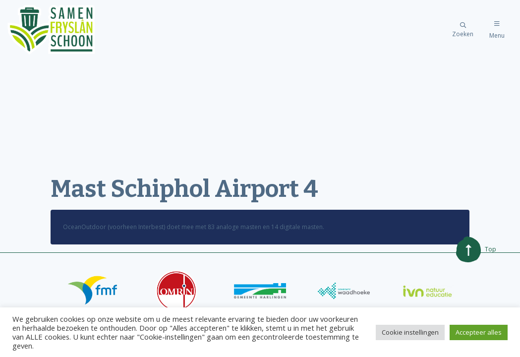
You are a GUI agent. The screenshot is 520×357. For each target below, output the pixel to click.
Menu (497, 30)
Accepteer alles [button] (479, 332)
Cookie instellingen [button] (410, 332)
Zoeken (462, 30)
